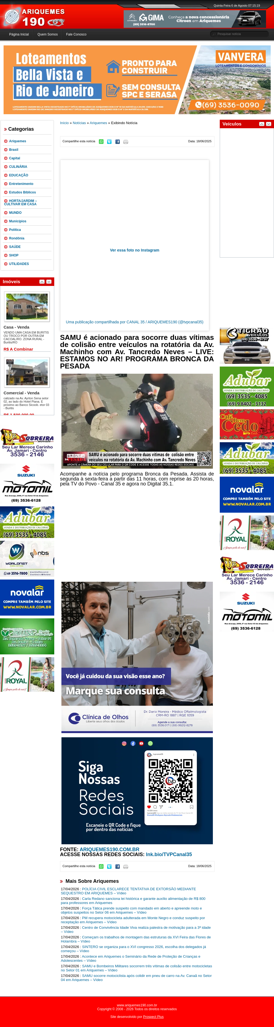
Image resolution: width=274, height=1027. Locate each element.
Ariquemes (17, 141)
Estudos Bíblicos (22, 192)
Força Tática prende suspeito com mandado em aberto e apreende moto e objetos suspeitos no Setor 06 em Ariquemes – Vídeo (131, 910)
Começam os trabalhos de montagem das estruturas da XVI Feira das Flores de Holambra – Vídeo (136, 939)
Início (64, 123)
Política (15, 230)
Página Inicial (19, 34)
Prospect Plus (153, 1017)
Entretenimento (21, 184)
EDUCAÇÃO (18, 175)
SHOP (13, 255)
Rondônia (16, 238)
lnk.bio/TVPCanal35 (169, 854)
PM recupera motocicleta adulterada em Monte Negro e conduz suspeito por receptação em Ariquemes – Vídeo (133, 920)
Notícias (79, 123)
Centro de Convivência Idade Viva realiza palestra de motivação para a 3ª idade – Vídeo (136, 929)
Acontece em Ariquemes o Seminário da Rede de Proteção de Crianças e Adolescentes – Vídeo (130, 958)
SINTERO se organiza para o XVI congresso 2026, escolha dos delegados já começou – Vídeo (133, 949)
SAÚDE (15, 247)
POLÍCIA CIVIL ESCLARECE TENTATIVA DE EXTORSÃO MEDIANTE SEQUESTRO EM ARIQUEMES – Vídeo (128, 891)
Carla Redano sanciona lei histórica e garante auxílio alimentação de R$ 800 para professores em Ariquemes (133, 901)
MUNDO (15, 213)
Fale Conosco (76, 34)
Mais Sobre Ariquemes (92, 881)
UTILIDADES (19, 264)
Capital (14, 158)
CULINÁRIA (18, 167)
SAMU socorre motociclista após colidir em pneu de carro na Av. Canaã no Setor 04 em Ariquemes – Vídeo (136, 978)
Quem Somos (47, 34)
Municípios (17, 221)
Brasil (13, 150)
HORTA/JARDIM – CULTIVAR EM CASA (20, 202)
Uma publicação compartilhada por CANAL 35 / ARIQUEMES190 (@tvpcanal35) (134, 322)
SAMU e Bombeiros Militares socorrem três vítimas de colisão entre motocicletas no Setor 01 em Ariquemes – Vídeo (136, 968)
